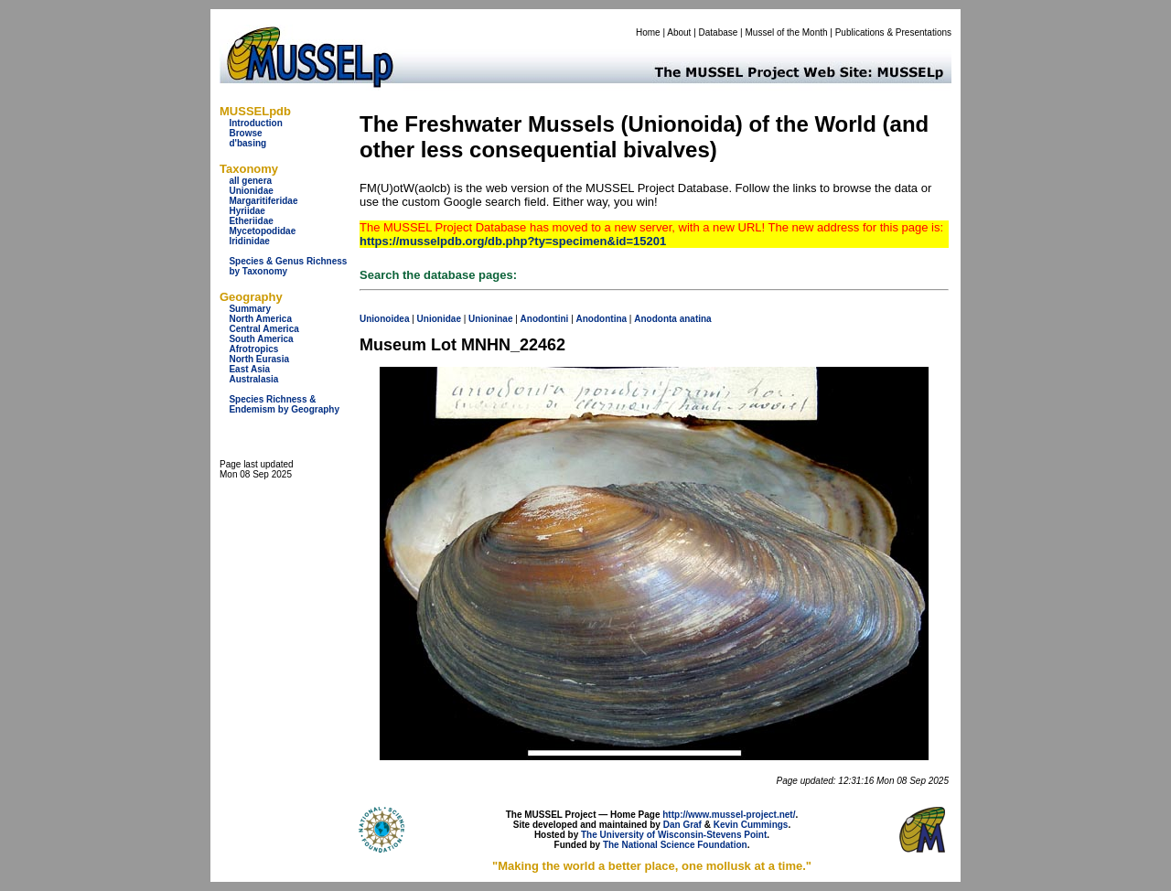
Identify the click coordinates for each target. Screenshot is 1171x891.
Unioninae (490, 319)
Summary (250, 309)
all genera (250, 181)
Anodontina (602, 319)
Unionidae (251, 191)
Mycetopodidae (262, 231)
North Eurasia (259, 359)
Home (648, 32)
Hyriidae (246, 211)
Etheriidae (251, 221)
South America (261, 339)
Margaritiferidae (263, 201)
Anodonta (655, 319)
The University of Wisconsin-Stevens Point (674, 835)
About (679, 32)
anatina (696, 319)
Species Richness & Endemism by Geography (284, 404)
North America (260, 319)
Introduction (255, 123)
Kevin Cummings (751, 825)
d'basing (247, 143)
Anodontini (545, 319)
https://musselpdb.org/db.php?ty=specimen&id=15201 (513, 241)
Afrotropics (253, 349)
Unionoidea (384, 319)
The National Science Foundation (675, 845)
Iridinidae (249, 241)
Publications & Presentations (893, 32)
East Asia (249, 369)
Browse (245, 133)
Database (718, 32)
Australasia (253, 379)
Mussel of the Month (787, 32)
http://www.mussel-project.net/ (728, 815)
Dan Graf (682, 825)
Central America (263, 329)
